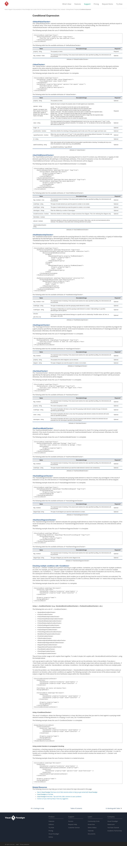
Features (77, 4)
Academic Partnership (114, 831)
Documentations (17, 9)
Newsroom (111, 824)
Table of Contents (76, 808)
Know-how (91, 824)
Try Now (119, 4)
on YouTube (45, 794)
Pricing (96, 4)
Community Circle (93, 821)
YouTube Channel (113, 827)
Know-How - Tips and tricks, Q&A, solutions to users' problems (59, 796)
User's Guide (29, 9)
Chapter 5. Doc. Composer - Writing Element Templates (66, 9)
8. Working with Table (113, 808)
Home (6, 9)
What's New (66, 4)
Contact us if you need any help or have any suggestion (52, 799)
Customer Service (74, 827)
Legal (17, 844)
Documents (91, 834)
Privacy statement (24, 844)
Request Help (72, 824)
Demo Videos (92, 827)
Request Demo (107, 4)
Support (87, 4)
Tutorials (91, 831)
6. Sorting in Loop (38, 808)
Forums (70, 821)
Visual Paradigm (7, 3)
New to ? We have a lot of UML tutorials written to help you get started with (67, 792)
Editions (51, 824)
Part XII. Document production (45, 9)
